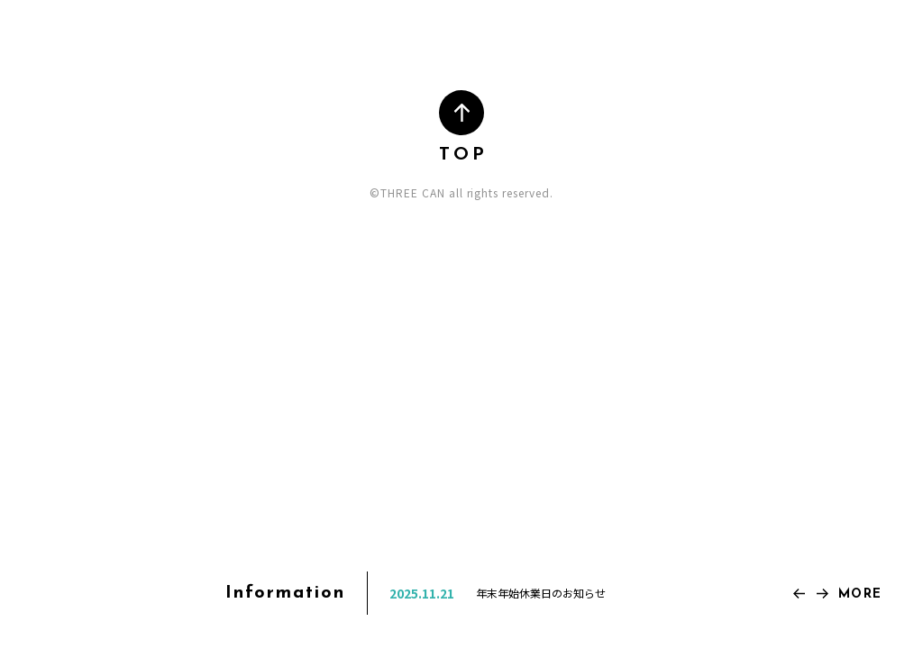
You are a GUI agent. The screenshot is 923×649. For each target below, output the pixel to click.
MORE (860, 595)
